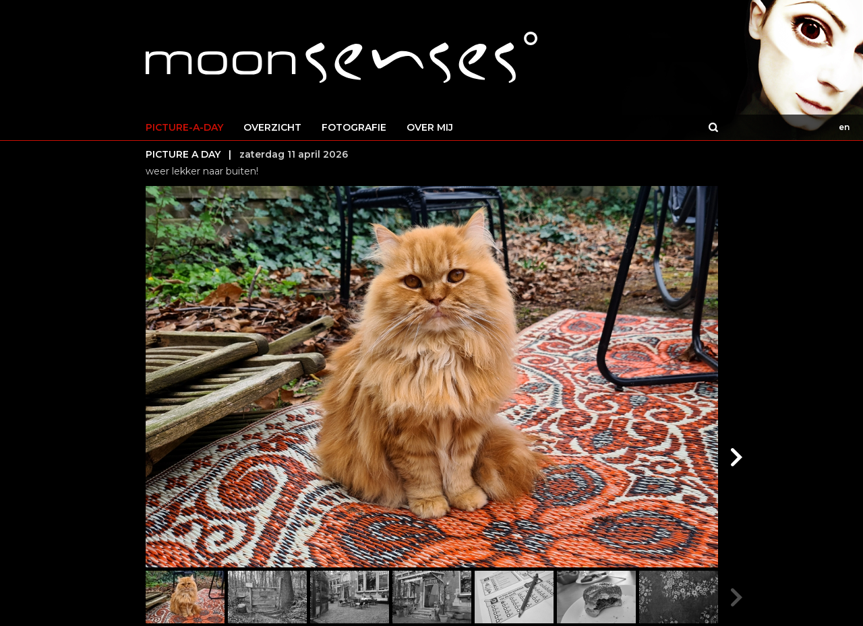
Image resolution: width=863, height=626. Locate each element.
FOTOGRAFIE (354, 127)
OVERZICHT (272, 127)
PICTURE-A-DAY (184, 127)
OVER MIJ (430, 127)
